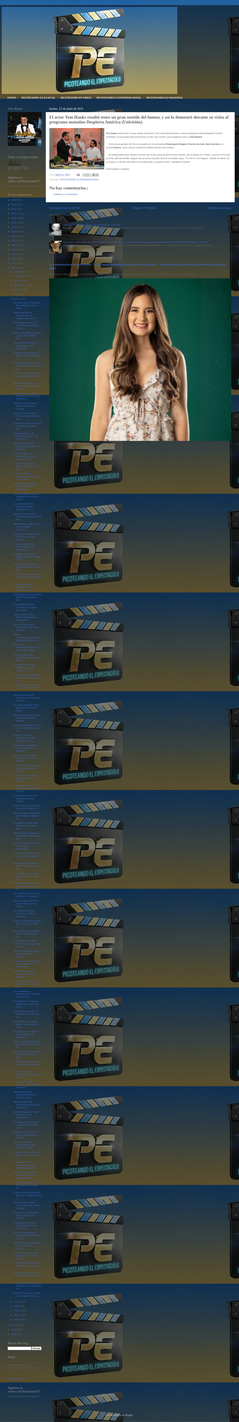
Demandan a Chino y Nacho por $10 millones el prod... (27, 788)
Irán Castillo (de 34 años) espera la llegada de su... (26, 934)
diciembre (19, 271)
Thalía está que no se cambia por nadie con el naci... (27, 466)
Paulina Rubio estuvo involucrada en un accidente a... (24, 547)
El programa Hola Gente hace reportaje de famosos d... (26, 1034)
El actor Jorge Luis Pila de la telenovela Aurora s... (27, 1294)
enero (17, 1319)
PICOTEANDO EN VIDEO (76, 97)
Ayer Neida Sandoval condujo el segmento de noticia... (27, 1235)
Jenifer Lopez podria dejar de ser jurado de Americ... (27, 1245)
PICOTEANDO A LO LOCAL (38, 97)
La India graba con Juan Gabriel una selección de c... (26, 876)
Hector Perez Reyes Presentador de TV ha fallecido (26, 627)
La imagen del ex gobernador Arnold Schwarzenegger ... (25, 1165)
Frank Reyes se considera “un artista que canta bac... (27, 1054)
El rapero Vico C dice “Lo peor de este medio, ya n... (27, 1155)
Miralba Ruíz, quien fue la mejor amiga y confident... (27, 527)
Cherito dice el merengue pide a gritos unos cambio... (26, 1215)
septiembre (20, 285)
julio (16, 294)
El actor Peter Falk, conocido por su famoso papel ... (27, 657)
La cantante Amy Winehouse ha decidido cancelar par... (27, 994)
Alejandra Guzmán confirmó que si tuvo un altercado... (27, 1105)
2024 (14, 209)
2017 (14, 240)
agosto (18, 289)
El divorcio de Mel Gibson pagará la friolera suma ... (27, 376)
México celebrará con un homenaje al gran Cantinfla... (26, 345)
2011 (14, 267)
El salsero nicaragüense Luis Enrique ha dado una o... (26, 1125)
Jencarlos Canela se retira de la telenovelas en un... (27, 886)
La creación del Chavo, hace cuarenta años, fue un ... (27, 984)
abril (16, 1306)
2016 (14, 245)
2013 (14, 258)
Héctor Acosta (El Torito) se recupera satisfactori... (26, 846)
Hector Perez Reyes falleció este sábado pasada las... (25, 617)
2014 (14, 254)
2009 (14, 1329)
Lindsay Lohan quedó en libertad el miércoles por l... (27, 356)
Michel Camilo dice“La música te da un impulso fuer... (27, 386)
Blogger (129, 1415)
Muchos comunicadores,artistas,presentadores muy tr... (27, 637)
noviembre (20, 276)
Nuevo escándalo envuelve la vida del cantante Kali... (27, 336)
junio (17, 298)
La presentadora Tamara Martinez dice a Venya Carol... (26, 497)
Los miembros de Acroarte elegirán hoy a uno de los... (27, 678)
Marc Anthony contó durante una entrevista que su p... (26, 698)
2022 (14, 218)
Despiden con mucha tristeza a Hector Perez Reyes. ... (27, 557)
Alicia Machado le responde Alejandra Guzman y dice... (25, 1095)
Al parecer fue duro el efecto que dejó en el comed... (26, 1135)
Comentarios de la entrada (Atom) (81, 215)
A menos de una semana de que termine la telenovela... (26, 964)
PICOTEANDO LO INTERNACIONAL (119, 97)
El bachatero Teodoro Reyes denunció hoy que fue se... (25, 1225)
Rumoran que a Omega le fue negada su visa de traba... (27, 305)
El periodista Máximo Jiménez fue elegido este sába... (25, 607)
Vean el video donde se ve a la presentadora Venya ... (27, 577)
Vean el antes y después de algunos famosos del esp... (27, 836)
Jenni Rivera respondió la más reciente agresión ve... (27, 856)
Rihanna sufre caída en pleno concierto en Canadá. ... (26, 406)
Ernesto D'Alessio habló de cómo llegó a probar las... (27, 426)
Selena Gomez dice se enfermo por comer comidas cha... (25, 1175)
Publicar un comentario (65, 194)
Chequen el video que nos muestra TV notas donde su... (27, 1286)
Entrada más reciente (64, 208)
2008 (14, 1334)
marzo (17, 1310)
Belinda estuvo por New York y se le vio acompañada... (26, 1115)
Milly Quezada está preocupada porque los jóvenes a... (27, 446)
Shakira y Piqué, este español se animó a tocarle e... (25, 758)
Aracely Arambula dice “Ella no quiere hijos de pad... (27, 416)
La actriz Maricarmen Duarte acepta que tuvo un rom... (27, 944)
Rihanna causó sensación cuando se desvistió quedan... (27, 718)
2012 (14, 263)
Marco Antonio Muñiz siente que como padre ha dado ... (27, 1205)
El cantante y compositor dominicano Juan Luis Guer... (26, 1004)
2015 (14, 249)
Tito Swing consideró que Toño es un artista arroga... (26, 537)
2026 (14, 200)
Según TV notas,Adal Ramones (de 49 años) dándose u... (27, 396)
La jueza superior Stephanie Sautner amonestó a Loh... (24, 738)
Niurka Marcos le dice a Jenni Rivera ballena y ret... (26, 866)
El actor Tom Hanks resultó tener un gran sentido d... (27, 924)
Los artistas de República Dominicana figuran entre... (27, 768)
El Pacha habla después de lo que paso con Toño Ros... (27, 567)
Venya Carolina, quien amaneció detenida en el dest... (27, 517)
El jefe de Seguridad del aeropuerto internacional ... (27, 1276)
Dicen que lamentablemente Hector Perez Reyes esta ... (27, 647)
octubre (18, 280)
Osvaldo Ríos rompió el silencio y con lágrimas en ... (26, 1014)
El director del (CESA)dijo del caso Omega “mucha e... (27, 1195)
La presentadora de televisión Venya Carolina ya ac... (24, 506)
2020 (14, 227)
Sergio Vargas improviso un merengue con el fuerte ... (26, 903)
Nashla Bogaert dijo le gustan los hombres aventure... (25, 974)
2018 (14, 236)
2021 (14, 222)
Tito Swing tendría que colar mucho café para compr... (26, 325)
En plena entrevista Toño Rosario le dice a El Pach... (26, 708)
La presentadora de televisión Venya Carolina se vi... (24, 587)
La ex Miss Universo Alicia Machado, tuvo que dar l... (27, 1266)
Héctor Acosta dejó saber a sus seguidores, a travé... (27, 954)
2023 (14, 213)
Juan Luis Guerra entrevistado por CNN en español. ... (26, 476)
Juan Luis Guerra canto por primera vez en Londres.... (26, 778)
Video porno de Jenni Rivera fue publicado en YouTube (91, 225)
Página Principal (144, 208)
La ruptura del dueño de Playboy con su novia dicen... (26, 1256)
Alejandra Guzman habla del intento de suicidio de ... (26, 1185)
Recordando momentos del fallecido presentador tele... (27, 597)
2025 (14, 204)
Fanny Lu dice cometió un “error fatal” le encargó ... (27, 688)
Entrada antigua (219, 208)
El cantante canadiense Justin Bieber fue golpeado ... (26, 748)
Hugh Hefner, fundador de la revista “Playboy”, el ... (27, 807)
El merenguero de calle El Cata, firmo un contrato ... (27, 1064)
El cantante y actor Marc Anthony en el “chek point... (26, 826)
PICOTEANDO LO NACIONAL (164, 97)
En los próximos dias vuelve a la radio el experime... (24, 913)
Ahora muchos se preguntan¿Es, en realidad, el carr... (24, 1145)
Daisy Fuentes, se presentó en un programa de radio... (25, 315)
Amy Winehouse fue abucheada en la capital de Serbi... (27, 1074)
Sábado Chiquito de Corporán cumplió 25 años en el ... (26, 436)
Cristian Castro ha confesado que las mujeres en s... (24, 456)
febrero (18, 1315)
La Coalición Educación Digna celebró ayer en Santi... (26, 1024)
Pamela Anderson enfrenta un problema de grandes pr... (27, 366)
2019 (14, 231)
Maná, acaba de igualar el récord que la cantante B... (27, 816)
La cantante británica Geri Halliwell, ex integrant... (27, 894)
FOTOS (12, 97)
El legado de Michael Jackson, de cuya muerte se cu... (24, 667)
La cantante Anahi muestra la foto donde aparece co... (27, 728)
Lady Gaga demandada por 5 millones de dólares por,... (26, 486)
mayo (17, 1301)
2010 (14, 1325)
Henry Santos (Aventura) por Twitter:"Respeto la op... (26, 1044)
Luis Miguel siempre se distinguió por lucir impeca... (25, 798)
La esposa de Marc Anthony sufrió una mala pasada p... (27, 1085)
